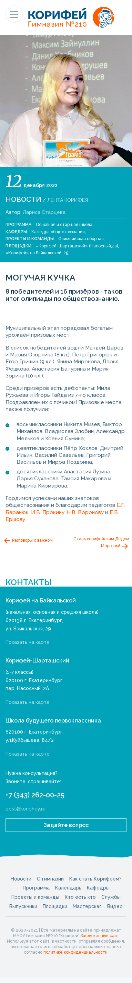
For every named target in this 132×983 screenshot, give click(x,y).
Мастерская (87, 906)
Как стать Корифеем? (95, 879)
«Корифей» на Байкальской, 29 (37, 252)
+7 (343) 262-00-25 (35, 795)
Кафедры (98, 888)
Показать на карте (28, 642)
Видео (115, 906)
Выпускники (23, 906)
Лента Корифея (67, 200)
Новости (23, 199)
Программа (36, 888)
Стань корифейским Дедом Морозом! (101, 543)
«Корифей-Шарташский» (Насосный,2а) (77, 246)
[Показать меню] (14, 14)
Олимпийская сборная (81, 238)
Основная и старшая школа (64, 224)
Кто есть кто (80, 897)
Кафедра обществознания (58, 231)
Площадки (55, 906)
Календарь (68, 888)
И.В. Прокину (47, 512)
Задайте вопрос (66, 825)
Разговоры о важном (28, 541)
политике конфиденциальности (75, 952)
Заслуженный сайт (100, 935)
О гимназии (50, 879)
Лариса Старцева (44, 212)
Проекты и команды (35, 897)
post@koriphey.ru (25, 809)
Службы (111, 897)
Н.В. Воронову (85, 512)
